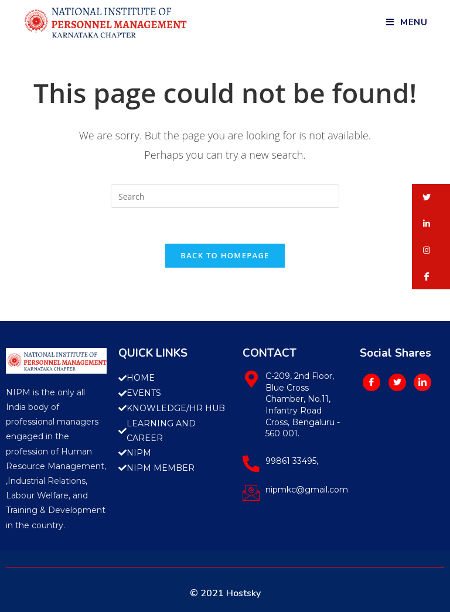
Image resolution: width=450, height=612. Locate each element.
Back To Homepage (224, 255)
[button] (431, 197)
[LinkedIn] (422, 382)
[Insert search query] (225, 196)
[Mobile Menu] (407, 22)
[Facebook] (371, 382)
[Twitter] (397, 382)
